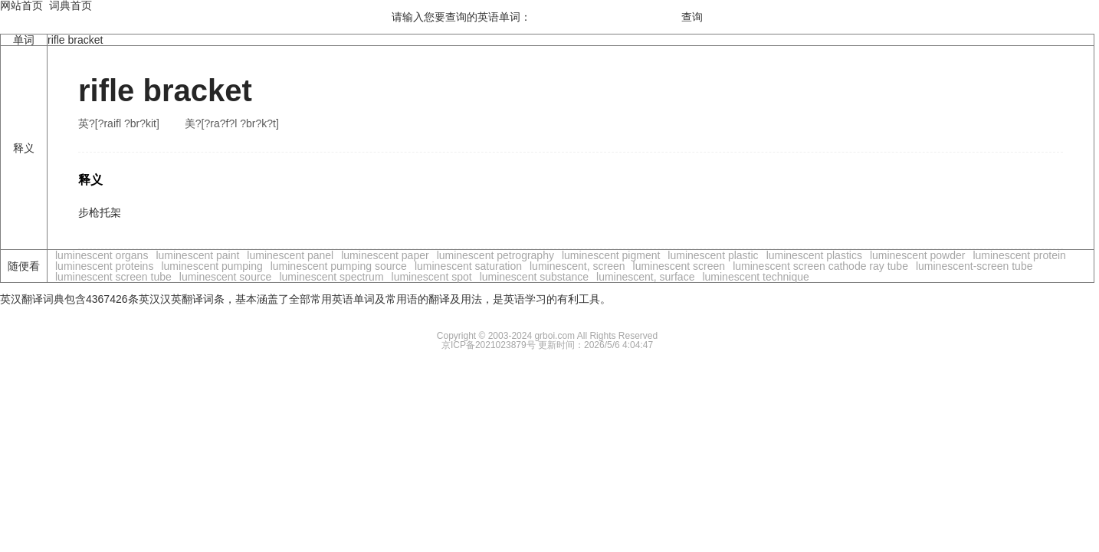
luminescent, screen (577, 266)
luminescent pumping (211, 266)
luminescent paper (384, 255)
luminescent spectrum (331, 277)
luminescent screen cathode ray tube (820, 266)
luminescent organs (101, 255)
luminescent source (225, 277)
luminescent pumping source (339, 266)
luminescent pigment (611, 255)
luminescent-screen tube (974, 266)
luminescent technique (755, 277)
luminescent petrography (495, 255)
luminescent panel (290, 255)
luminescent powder (918, 255)
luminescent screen (679, 266)
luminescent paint (197, 255)
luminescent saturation (468, 266)
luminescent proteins (104, 266)
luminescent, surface (645, 277)
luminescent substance (534, 277)
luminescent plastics (814, 255)
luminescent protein (1019, 255)
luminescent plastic (713, 255)
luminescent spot (432, 277)
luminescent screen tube (113, 277)
